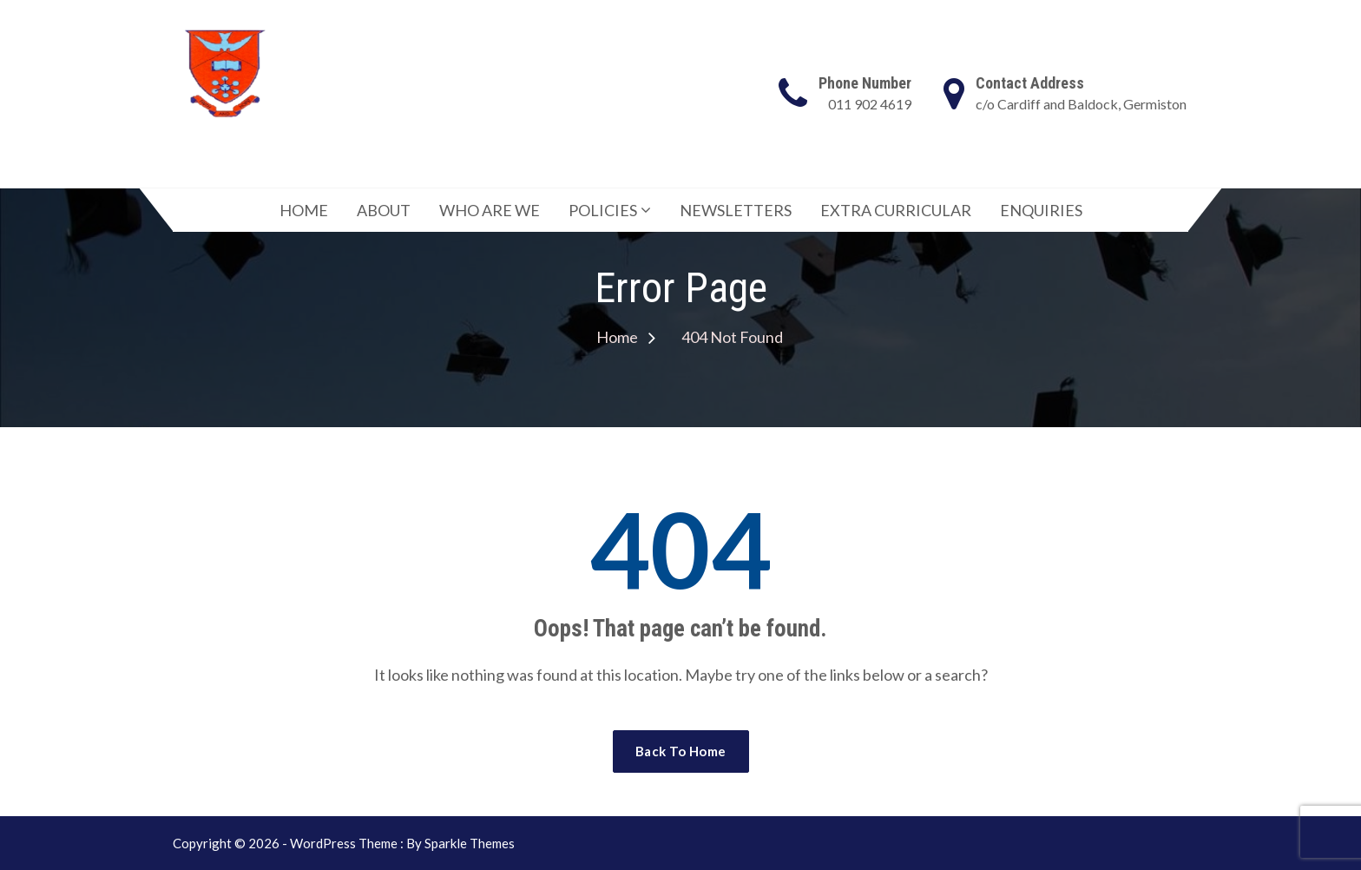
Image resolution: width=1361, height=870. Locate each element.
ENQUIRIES (1041, 210)
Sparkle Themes (469, 843)
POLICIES (603, 210)
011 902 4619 (869, 104)
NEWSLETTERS (736, 210)
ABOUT (384, 210)
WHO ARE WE (489, 210)
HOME (303, 210)
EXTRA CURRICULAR (895, 210)
